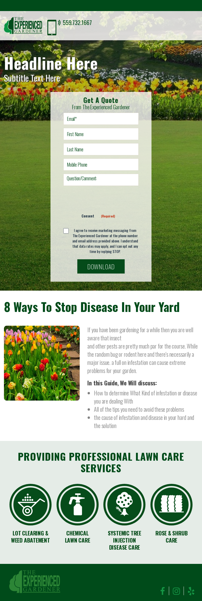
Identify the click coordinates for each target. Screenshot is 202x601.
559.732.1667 (77, 22)
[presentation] (103, 199)
